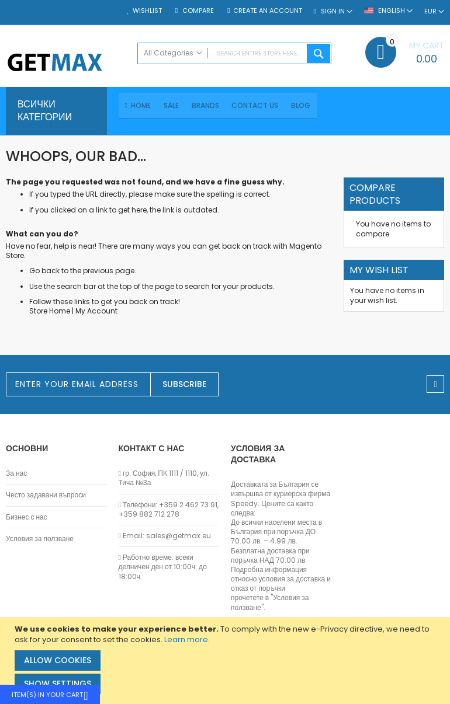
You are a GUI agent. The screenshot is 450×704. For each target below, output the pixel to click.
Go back (44, 272)
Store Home (49, 313)
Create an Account (267, 10)
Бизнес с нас (26, 517)
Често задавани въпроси (46, 495)
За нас (16, 474)
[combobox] (234, 53)
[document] (226, 660)
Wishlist (147, 10)
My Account (96, 313)
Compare (197, 10)
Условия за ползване (40, 538)
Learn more (186, 639)
